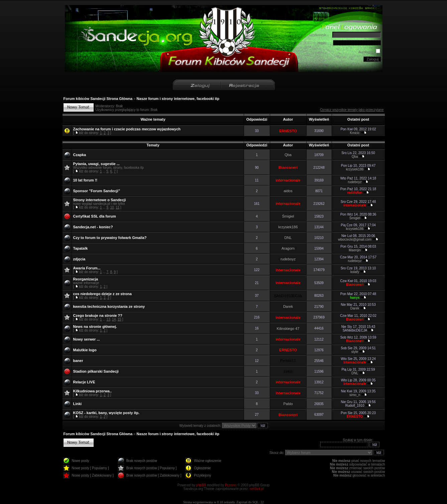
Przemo (230, 485)
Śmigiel (288, 216)
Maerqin (355, 250)
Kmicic (354, 133)
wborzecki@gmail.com (354, 239)
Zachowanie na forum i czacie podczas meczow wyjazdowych (127, 129)
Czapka (79, 155)
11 (117, 207)
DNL (288, 238)
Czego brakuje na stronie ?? (97, 315)
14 (114, 319)
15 (119, 319)
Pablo (288, 404)
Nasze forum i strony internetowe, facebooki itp (177, 99)
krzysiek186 (355, 169)
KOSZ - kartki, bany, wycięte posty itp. (106, 413)
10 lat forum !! (85, 180)
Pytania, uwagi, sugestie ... (96, 164)
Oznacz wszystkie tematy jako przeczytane (351, 110)
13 (108, 319)
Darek (288, 306)
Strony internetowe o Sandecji (99, 200)
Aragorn (288, 248)
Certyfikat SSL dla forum (94, 216)
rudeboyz (355, 182)
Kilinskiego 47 (288, 329)
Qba (288, 155)
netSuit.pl (257, 489)
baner (78, 361)
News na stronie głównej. (95, 327)
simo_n (354, 395)
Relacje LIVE (84, 382)
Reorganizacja (85, 279)
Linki (77, 404)
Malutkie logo (85, 350)
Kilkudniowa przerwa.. (92, 391)
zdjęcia (79, 259)
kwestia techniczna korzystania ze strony (109, 306)
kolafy (354, 272)
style (354, 352)
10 (112, 207)
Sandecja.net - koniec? (93, 227)
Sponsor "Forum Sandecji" (96, 191)
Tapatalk (80, 248)
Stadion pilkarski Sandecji (96, 371)
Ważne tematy (152, 119)
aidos (288, 191)
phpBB (201, 485)
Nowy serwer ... (86, 339)
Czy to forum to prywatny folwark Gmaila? (110, 238)
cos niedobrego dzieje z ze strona (102, 294)
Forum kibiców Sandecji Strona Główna (98, 99)
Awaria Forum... (87, 268)
